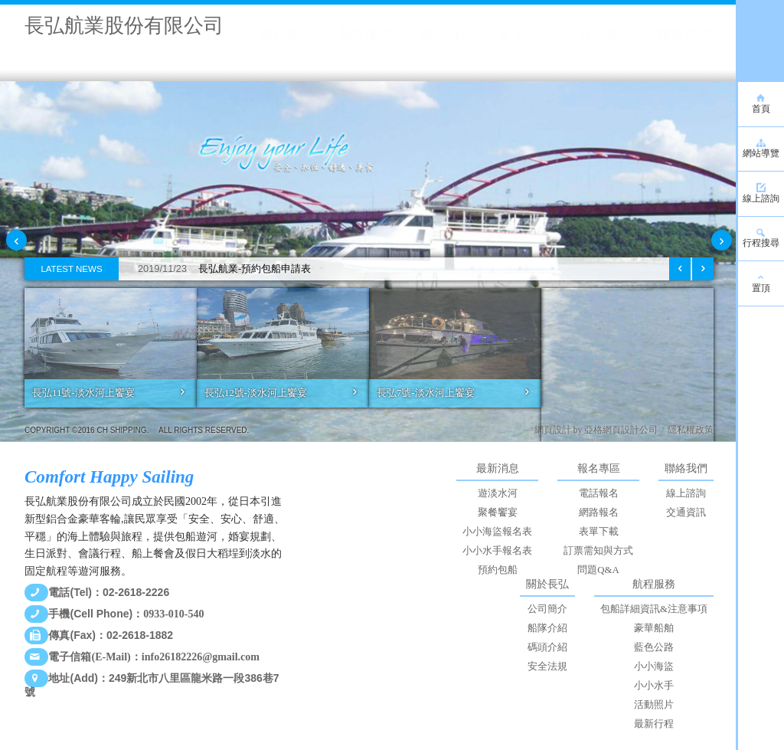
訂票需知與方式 (598, 550)
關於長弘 (547, 584)
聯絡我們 (686, 468)
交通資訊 (686, 512)
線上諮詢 (686, 493)
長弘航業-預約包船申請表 (218, 269)
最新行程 (654, 724)
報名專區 (598, 468)
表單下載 (599, 531)
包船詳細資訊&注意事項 (653, 609)
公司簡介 (547, 609)
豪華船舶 (654, 628)
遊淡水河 (498, 493)
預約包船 (498, 570)
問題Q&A (598, 570)
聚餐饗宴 (498, 512)
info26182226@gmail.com (201, 657)
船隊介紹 (547, 628)
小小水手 (654, 685)
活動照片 (654, 704)
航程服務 (653, 584)
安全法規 (547, 666)
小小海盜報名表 (497, 531)
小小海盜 (654, 666)
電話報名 (599, 493)
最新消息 (497, 468)
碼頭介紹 (547, 647)
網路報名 (599, 512)
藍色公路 (654, 647)
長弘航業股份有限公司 (124, 26)
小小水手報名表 (497, 550)
